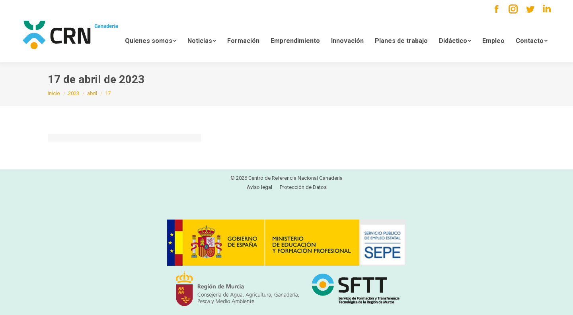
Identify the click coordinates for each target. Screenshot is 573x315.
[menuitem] (150, 40)
